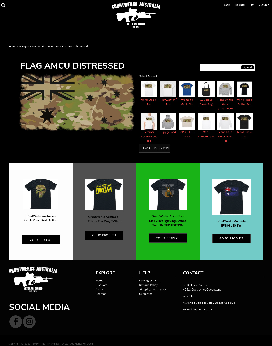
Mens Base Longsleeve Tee (225, 136)
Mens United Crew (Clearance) (225, 104)
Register (240, 5)
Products (101, 284)
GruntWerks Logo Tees (45, 46)
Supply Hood (168, 132)
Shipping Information (153, 289)
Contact (101, 293)
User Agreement (149, 280)
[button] (3, 5)
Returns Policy (148, 284)
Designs (24, 46)
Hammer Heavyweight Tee (149, 136)
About (99, 289)
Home (12, 46)
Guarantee (145, 293)
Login (227, 5)
